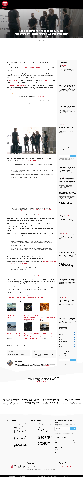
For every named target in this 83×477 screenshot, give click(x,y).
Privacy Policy (25, 476)
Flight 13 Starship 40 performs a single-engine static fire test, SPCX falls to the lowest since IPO (67, 108)
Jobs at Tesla (22, 345)
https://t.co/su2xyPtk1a (47, 209)
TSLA (20, 346)
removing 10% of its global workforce (33, 67)
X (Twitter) (23, 297)
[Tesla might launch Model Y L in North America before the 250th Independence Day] (44, 327)
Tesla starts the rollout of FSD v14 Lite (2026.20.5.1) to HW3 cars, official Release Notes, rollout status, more (31, 401)
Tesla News (16, 346)
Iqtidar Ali (37, 36)
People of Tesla (10, 346)
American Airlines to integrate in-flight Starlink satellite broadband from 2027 (44, 443)
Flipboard (17, 297)
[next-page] (61, 260)
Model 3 (60, 251)
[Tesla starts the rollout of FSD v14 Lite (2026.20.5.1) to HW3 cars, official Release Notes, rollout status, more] (28, 308)
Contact (29, 476)
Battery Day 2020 (48, 80)
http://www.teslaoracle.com (19, 362)
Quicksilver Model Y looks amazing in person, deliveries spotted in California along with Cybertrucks (43, 354)
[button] (80, 2)
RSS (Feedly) (40, 297)
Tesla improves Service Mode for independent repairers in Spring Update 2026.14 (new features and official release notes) (20, 438)
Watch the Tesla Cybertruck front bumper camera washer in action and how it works (67, 218)
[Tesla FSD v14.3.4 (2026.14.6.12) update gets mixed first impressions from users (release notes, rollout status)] (28, 327)
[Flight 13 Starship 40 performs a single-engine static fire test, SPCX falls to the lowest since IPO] (44, 308)
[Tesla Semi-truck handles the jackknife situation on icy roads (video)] (11, 327)
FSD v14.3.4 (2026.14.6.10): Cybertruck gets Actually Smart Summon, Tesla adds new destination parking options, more (21, 425)
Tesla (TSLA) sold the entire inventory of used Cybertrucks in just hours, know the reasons (21, 431)
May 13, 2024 (40, 214)
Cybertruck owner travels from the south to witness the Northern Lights (18, 353)
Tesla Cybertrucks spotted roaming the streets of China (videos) (20, 445)
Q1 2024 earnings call (30, 160)
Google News (10, 297)
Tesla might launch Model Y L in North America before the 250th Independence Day (47, 335)
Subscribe (73, 359)
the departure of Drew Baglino (17, 85)
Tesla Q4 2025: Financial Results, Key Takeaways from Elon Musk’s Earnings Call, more (67, 320)
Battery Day (17, 345)
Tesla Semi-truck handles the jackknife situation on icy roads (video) (14, 335)
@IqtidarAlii (47, 365)
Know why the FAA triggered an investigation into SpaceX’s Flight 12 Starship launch (67, 194)
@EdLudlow (35, 209)
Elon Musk (61, 177)
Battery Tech (40, 28)
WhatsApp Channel (31, 297)
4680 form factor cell (14, 80)
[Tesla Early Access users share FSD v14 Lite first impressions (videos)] (11, 308)
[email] (64, 156)
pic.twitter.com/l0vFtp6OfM (16, 210)
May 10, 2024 (41, 96)
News (44, 28)
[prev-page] (59, 260)
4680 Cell (12, 345)
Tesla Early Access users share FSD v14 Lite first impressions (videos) (14, 315)
